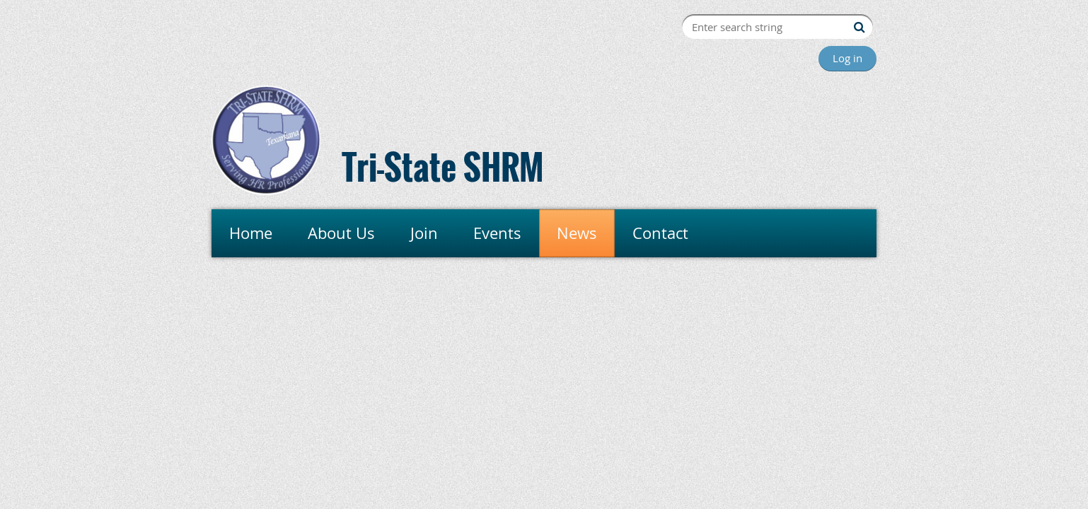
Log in (847, 58)
